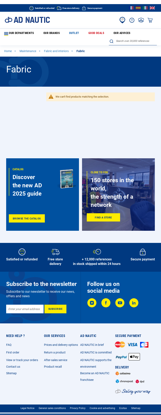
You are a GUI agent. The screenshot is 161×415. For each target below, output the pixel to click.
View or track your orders (22, 357)
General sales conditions (52, 405)
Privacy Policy (78, 405)
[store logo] (27, 19)
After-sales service (55, 357)
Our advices (89, 33)
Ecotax (123, 405)
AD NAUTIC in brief (92, 342)
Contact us (13, 364)
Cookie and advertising (102, 405)
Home (8, 44)
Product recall (53, 364)
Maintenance (28, 44)
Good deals (72, 33)
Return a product (55, 350)
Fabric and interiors (56, 44)
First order (12, 350)
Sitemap (11, 371)
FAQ (9, 342)
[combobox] (133, 33)
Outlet (57, 33)
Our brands (43, 33)
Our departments (18, 34)
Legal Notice (27, 405)
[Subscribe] (55, 306)
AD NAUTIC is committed (96, 350)
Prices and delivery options (61, 342)
